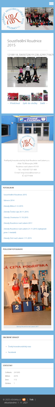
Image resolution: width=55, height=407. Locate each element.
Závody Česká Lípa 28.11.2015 (16, 212)
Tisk (31, 399)
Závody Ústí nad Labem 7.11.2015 (18, 238)
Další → (44, 103)
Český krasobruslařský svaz (19, 346)
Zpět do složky (30, 103)
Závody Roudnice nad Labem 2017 (18, 223)
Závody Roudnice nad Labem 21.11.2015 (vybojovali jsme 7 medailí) (25, 231)
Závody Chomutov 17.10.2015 (16, 217)
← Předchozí (13, 103)
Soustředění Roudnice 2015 (15, 194)
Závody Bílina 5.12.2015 (13, 206)
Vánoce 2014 (9, 200)
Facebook (12, 352)
